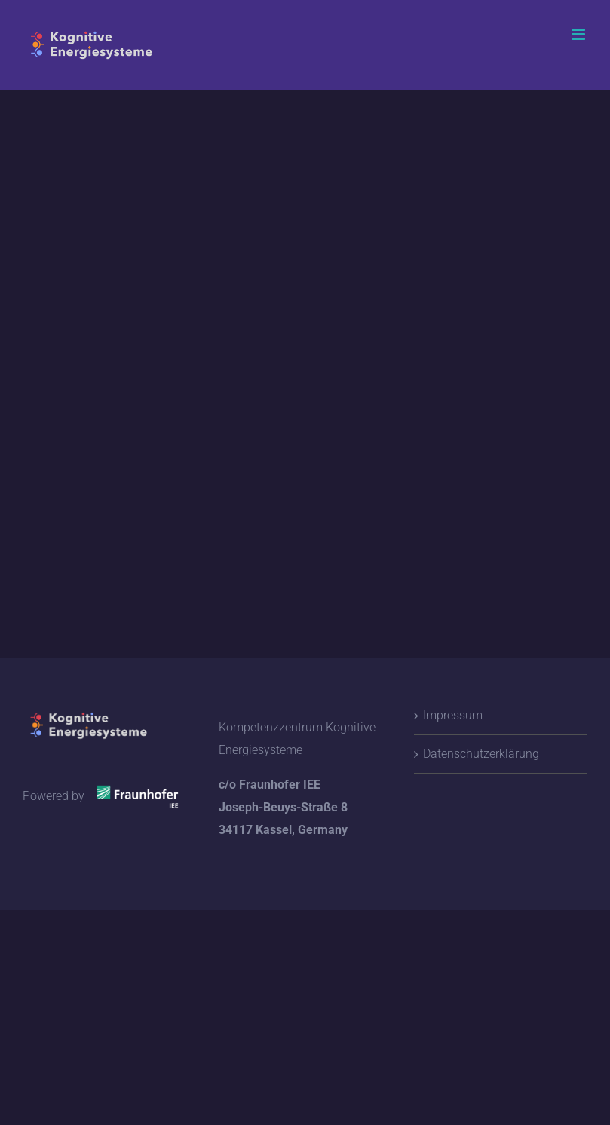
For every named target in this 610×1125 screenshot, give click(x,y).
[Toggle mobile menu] (579, 34)
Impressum (453, 715)
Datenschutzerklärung (481, 753)
